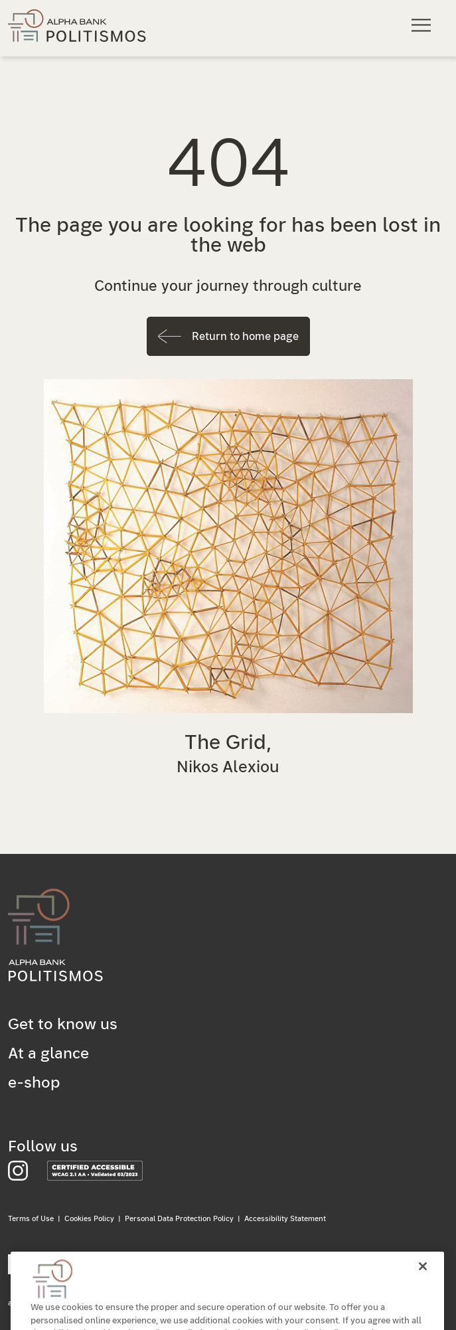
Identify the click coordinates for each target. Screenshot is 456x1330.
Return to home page (245, 336)
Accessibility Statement (285, 1218)
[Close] (422, 1276)
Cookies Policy (89, 1218)
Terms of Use (31, 1218)
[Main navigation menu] (423, 25)
